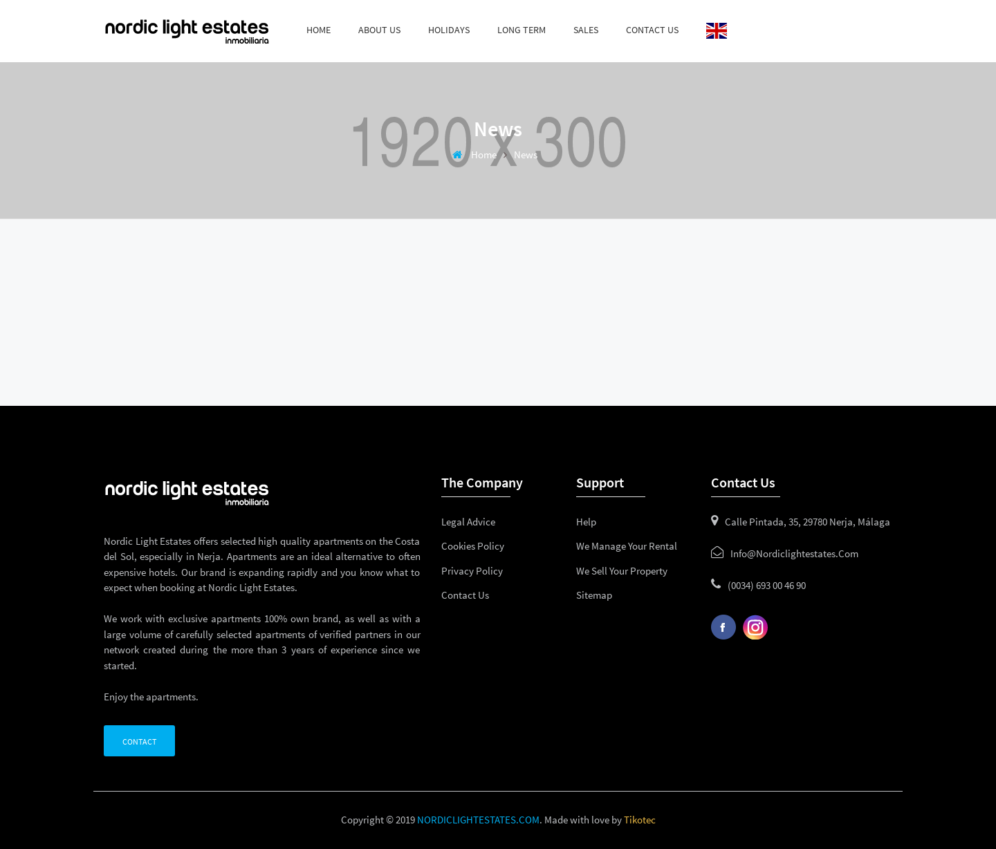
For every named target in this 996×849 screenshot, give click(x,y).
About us (379, 30)
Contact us (652, 30)
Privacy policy (472, 570)
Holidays (449, 30)
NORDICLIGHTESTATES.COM (478, 819)
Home (318, 30)
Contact (139, 741)
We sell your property (621, 570)
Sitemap (594, 594)
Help (586, 521)
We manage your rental (626, 545)
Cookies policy (472, 545)
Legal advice (468, 521)
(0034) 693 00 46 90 (767, 585)
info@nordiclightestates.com (794, 553)
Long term (521, 30)
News (525, 154)
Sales (585, 30)
